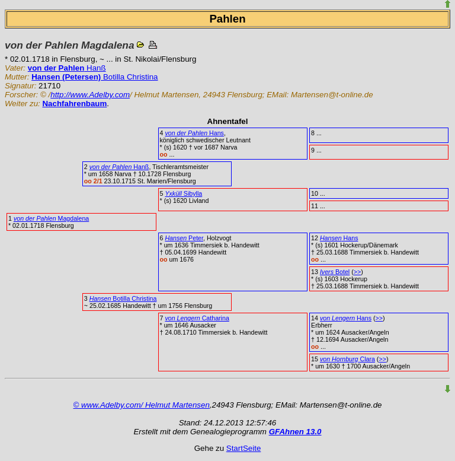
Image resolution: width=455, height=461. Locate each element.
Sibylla (183, 193)
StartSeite (243, 448)
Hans (194, 132)
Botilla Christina (94, 76)
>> (357, 271)
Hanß (67, 67)
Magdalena (51, 218)
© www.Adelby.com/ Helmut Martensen (141, 404)
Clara (347, 359)
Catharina (197, 318)
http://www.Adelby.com (90, 94)
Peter (184, 237)
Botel (335, 271)
